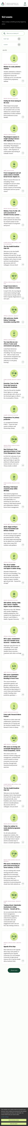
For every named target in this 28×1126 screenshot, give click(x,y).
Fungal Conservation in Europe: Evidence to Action (12, 287)
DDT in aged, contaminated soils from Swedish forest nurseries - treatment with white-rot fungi (12, 641)
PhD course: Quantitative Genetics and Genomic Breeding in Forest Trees (11, 676)
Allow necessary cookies (14, 1120)
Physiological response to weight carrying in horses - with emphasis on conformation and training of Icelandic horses (12, 140)
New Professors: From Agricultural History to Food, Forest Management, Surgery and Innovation (12, 452)
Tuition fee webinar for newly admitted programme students (12, 828)
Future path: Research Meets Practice (12, 715)
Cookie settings (5, 1117)
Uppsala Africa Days (10, 946)
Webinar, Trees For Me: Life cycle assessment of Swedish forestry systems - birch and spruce (12, 213)
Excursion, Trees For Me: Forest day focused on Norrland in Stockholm (11, 385)
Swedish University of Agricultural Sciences (12, 4)
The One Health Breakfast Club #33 (11, 247)
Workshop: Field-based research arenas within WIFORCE (11, 489)
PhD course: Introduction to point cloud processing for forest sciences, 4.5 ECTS (12, 865)
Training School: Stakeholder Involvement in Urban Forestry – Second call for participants (12, 908)
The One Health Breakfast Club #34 (11, 789)
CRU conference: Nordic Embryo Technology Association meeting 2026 (11, 320)
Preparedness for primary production (11, 418)
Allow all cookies (13, 1123)
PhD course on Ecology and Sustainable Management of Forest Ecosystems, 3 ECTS (12, 748)
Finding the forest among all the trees (12, 102)
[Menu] (25, 4)
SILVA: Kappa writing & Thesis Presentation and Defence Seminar (11, 528)
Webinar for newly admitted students (12, 67)
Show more (14, 970)
